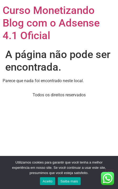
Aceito (48, 181)
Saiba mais (69, 181)
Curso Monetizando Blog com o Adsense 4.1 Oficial (51, 23)
